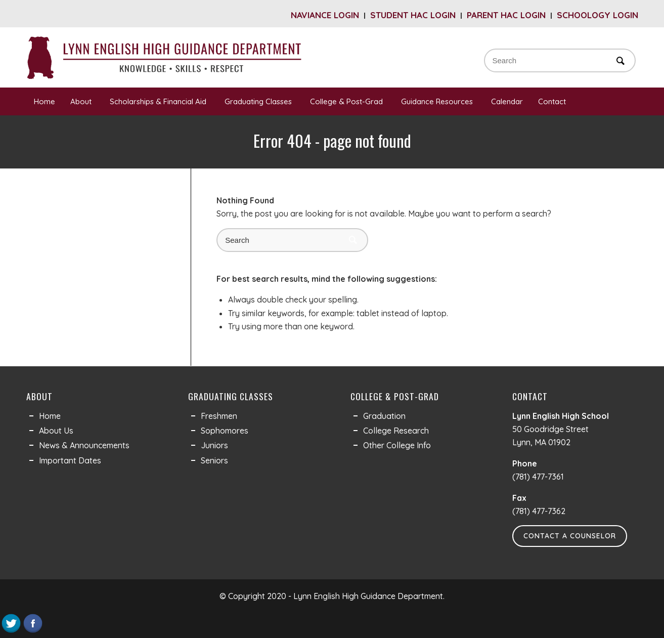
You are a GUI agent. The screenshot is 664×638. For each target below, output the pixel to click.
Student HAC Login (413, 15)
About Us (56, 431)
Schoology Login (597, 15)
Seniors (214, 460)
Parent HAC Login (506, 15)
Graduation (384, 416)
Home (44, 101)
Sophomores (224, 431)
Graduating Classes (260, 101)
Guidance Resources (438, 101)
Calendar (507, 101)
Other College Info (397, 445)
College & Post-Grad (348, 101)
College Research (396, 431)
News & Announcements (84, 445)
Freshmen (219, 416)
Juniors (214, 445)
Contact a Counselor (569, 535)
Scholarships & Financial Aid (159, 101)
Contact (553, 101)
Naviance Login (325, 15)
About (82, 101)
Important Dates (70, 460)
